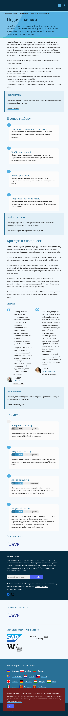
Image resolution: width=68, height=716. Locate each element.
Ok (10, 706)
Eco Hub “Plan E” (18, 383)
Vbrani (55, 374)
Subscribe (36, 577)
